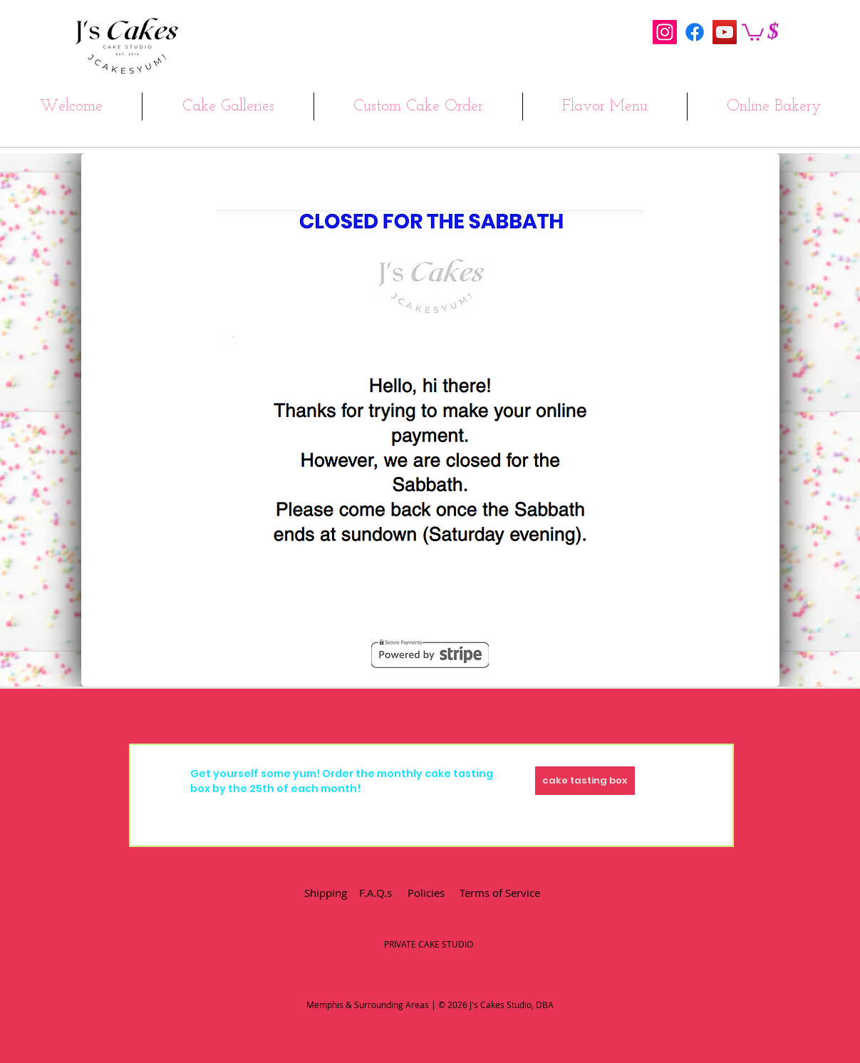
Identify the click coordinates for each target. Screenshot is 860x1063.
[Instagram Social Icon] (665, 32)
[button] (753, 31)
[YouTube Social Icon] (725, 32)
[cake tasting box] (585, 780)
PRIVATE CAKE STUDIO (428, 944)
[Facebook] (695, 32)
